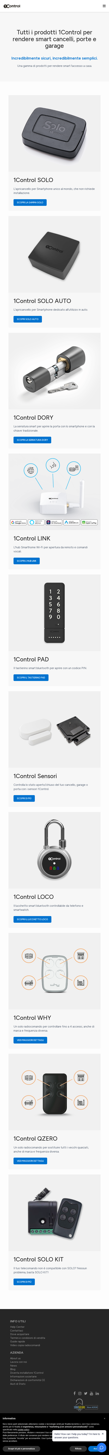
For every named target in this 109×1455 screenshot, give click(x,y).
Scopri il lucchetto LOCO (34, 919)
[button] (104, 1418)
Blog (12, 1369)
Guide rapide (17, 1341)
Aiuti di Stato (18, 1383)
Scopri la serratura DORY (34, 440)
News (13, 1365)
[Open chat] (101, 1447)
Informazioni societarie (23, 1376)
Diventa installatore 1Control (26, 1372)
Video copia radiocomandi (25, 1345)
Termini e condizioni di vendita (27, 1337)
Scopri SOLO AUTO (29, 319)
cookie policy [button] (23, 1429)
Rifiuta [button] (78, 1449)
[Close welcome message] (102, 1433)
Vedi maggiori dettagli (32, 1040)
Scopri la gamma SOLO (32, 202)
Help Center (17, 1326)
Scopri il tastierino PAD (33, 677)
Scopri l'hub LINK (28, 561)
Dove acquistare (19, 1334)
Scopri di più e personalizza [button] (21, 1449)
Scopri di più (26, 798)
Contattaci (16, 1330)
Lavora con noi (18, 1361)
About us (15, 1358)
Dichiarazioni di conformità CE (27, 1380)
